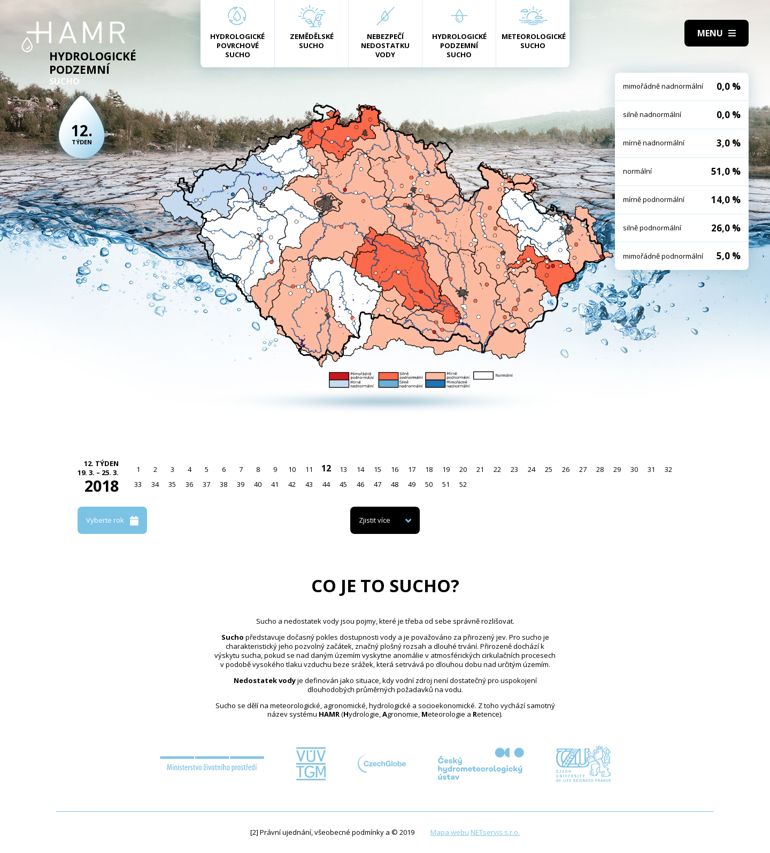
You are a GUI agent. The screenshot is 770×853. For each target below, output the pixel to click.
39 (240, 484)
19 (446, 469)
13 (343, 469)
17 (411, 469)
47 (377, 484)
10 (292, 469)
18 (429, 469)
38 (223, 484)
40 (257, 484)
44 (326, 484)
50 (429, 484)
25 (548, 469)
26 (565, 469)
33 (138, 484)
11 (309, 469)
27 (583, 469)
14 (360, 469)
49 (411, 484)
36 (189, 484)
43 (309, 484)
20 (463, 469)
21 (480, 469)
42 (292, 484)
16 (394, 469)
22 (497, 469)
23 (514, 469)
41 (275, 484)
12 (326, 468)
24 (531, 469)
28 (600, 469)
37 (206, 484)
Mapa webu (449, 832)
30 (634, 469)
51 (446, 484)
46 (360, 484)
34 (155, 484)
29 (617, 469)
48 (394, 484)
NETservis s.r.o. (495, 832)
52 (463, 484)
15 (377, 469)
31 (651, 469)
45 (343, 484)
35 (172, 484)
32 (668, 469)
